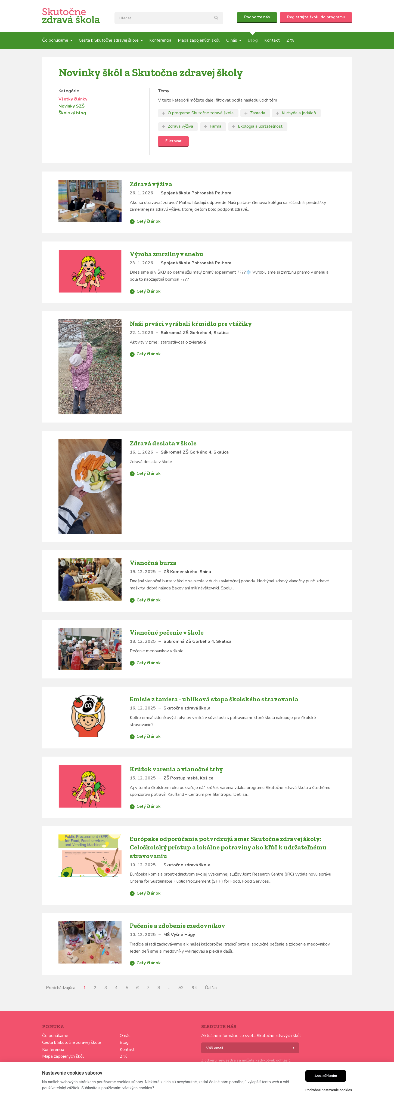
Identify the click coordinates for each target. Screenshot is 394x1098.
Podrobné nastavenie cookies (328, 1090)
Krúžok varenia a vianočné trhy (176, 769)
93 (181, 988)
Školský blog (72, 113)
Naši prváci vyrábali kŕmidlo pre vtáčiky (191, 324)
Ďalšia (211, 988)
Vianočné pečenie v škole (167, 632)
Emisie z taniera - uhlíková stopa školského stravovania (214, 699)
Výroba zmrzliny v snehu (166, 254)
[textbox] (168, 18)
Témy (163, 91)
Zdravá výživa (151, 184)
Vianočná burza (153, 563)
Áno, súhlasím (325, 1076)
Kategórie (68, 91)
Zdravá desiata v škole (163, 443)
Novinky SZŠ (71, 106)
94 (194, 988)
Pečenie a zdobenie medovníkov (177, 925)
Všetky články (72, 99)
